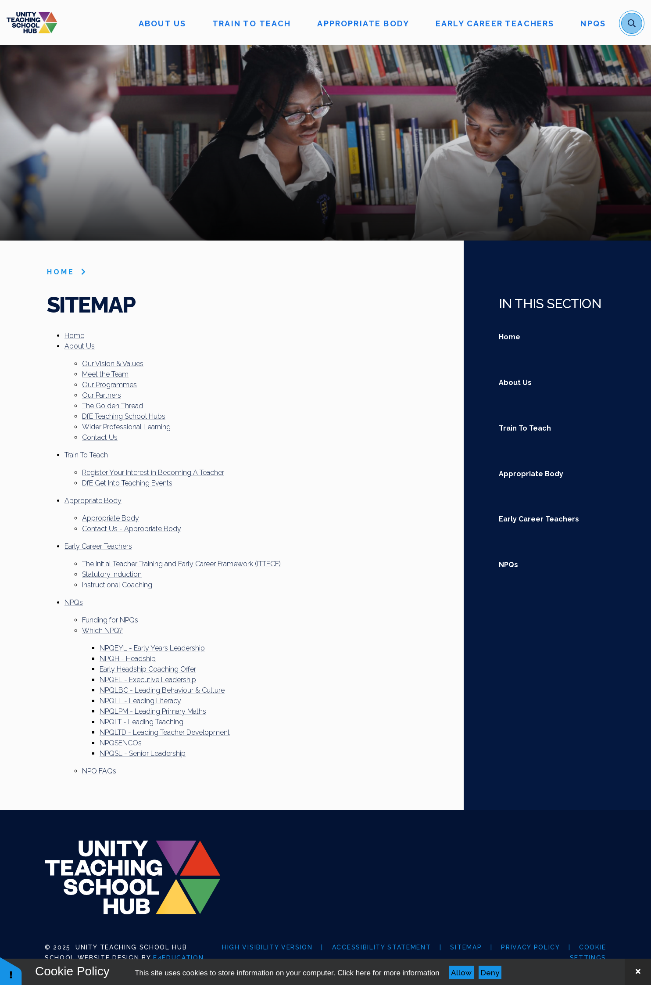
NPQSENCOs (121, 743)
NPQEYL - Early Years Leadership (152, 648)
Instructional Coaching (117, 585)
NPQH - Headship (128, 658)
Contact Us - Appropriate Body (131, 529)
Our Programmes (109, 385)
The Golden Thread (112, 406)
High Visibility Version (267, 947)
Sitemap (466, 947)
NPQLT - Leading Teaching (141, 722)
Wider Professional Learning (126, 427)
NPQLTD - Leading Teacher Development (165, 732)
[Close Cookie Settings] (638, 972)
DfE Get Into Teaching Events (127, 483)
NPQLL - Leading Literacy (140, 701)
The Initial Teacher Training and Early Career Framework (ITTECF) (181, 564)
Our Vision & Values (112, 363)
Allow (461, 972)
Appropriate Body (93, 500)
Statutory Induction (112, 574)
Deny (490, 972)
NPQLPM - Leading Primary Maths (153, 711)
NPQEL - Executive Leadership (148, 680)
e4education (178, 957)
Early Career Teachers (98, 546)
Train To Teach (86, 455)
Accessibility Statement (381, 947)
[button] (11, 970)
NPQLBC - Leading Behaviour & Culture (162, 690)
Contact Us (100, 437)
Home (60, 272)
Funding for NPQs (110, 620)
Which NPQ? (102, 630)
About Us (79, 346)
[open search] (631, 23)
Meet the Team (105, 374)
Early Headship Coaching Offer (148, 669)
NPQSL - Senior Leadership (143, 753)
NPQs (73, 602)
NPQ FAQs (99, 771)
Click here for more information (388, 973)
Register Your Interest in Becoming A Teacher (153, 472)
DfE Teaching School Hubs (123, 416)
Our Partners (101, 395)
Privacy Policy (530, 947)
